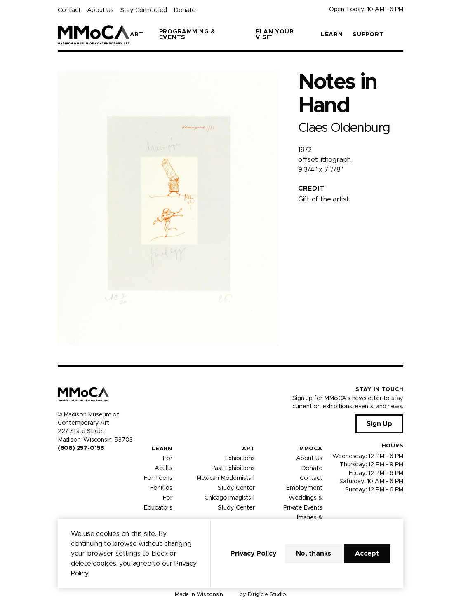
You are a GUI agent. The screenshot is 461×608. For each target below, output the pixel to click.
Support (368, 34)
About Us (100, 10)
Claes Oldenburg (344, 128)
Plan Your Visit (275, 34)
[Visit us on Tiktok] (90, 465)
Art (248, 448)
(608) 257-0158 (81, 448)
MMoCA (310, 448)
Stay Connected (143, 10)
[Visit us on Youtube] (81, 465)
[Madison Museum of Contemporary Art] (94, 34)
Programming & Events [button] (187, 34)
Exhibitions (240, 458)
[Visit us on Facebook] (61, 465)
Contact (69, 10)
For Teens (158, 478)
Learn (332, 34)
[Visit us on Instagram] (71, 465)
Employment (304, 488)
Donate (185, 10)
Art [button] (136, 34)
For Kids (161, 488)
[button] (400, 34)
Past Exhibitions (233, 468)
